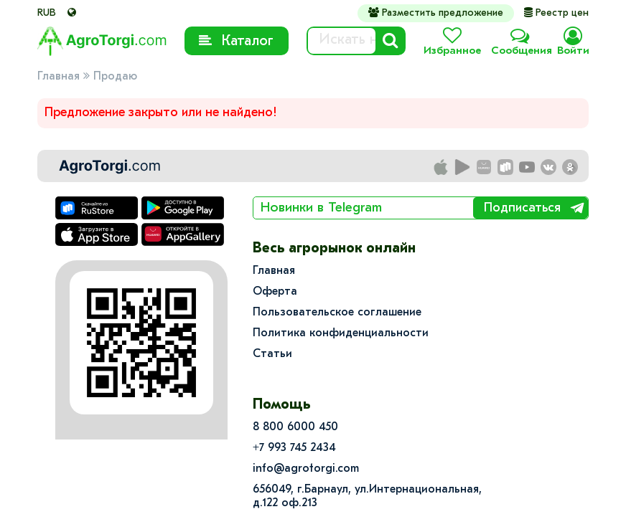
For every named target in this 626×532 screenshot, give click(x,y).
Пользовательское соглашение (337, 312)
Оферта (275, 292)
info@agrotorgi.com (306, 469)
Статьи (272, 354)
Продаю (115, 76)
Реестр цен (556, 13)
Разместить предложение (435, 13)
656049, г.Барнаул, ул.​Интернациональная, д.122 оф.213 (367, 496)
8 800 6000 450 (295, 427)
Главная (58, 76)
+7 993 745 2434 (294, 448)
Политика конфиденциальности (341, 333)
